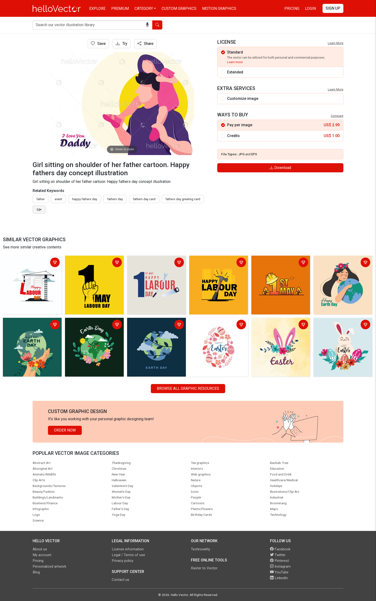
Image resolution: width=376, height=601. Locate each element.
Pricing (291, 8)
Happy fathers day (84, 199)
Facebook (280, 549)
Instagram (280, 566)
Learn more (235, 62)
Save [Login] (98, 43)
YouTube (279, 572)
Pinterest (279, 561)
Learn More (335, 43)
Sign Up (333, 8)
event (58, 199)
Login (310, 8)
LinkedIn (279, 578)
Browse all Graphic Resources (188, 388)
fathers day (115, 199)
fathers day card (144, 199)
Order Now (65, 430)
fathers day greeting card (182, 199)
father (40, 199)
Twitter (278, 555)
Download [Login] (280, 167)
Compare (337, 116)
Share (145, 43)
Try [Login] (121, 43)
